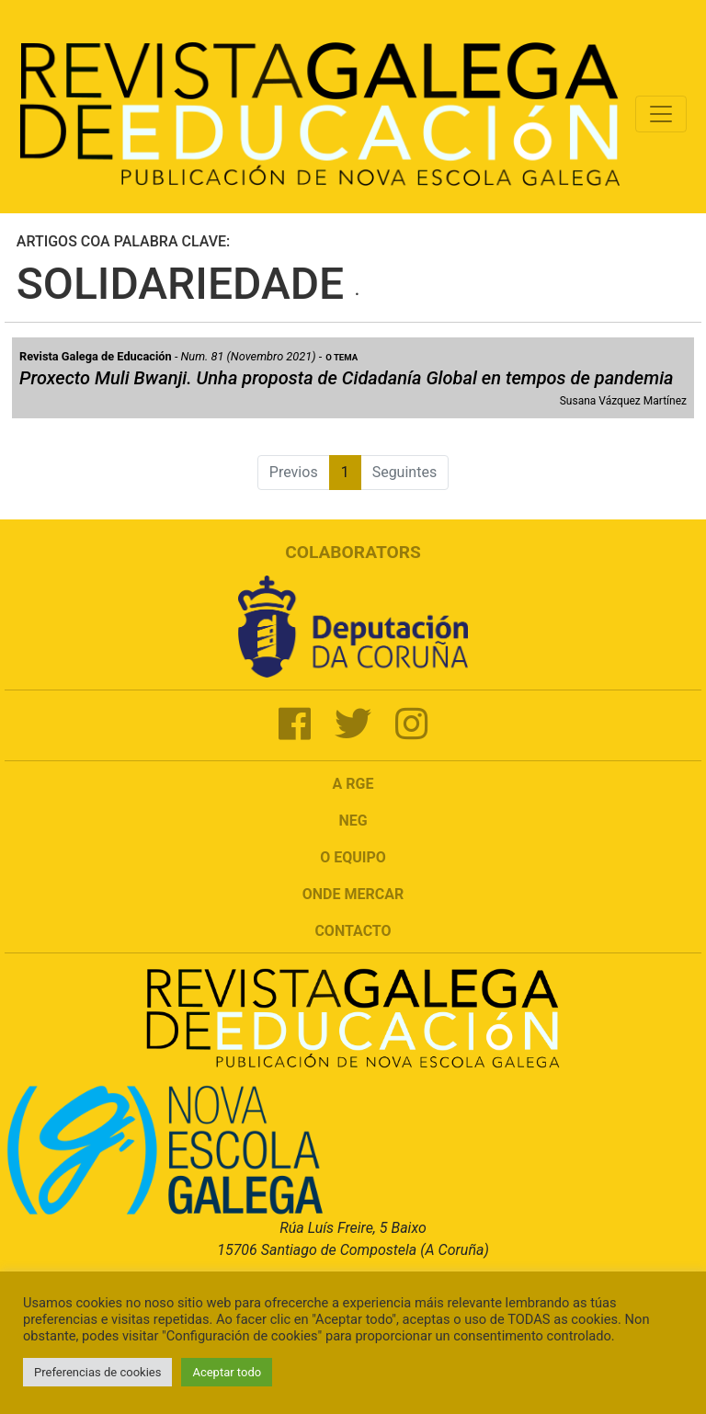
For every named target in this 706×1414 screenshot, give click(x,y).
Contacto (352, 931)
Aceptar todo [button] (226, 1372)
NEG (352, 820)
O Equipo (353, 857)
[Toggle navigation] (661, 114)
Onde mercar (353, 894)
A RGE (353, 784)
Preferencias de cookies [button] (97, 1372)
